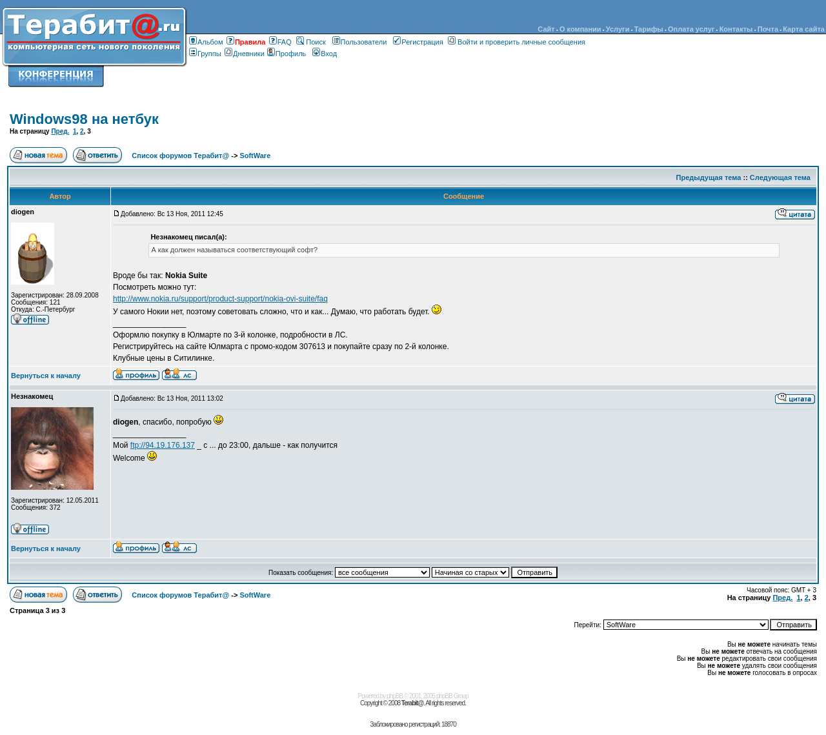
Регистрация (418, 42)
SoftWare (254, 155)
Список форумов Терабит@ (180, 155)
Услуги (618, 29)
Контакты (736, 29)
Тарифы (648, 29)
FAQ (280, 42)
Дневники (246, 53)
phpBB (395, 696)
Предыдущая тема (708, 177)
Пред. (60, 131)
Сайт (546, 29)
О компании (580, 29)
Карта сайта (804, 29)
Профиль (287, 53)
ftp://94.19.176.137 (162, 445)
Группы (205, 53)
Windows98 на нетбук (84, 119)
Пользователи (359, 42)
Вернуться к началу (46, 375)
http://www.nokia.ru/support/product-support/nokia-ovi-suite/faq (220, 298)
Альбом (206, 42)
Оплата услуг (691, 29)
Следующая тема (780, 177)
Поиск (310, 42)
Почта (768, 29)
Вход (324, 53)
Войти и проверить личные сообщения (516, 42)
